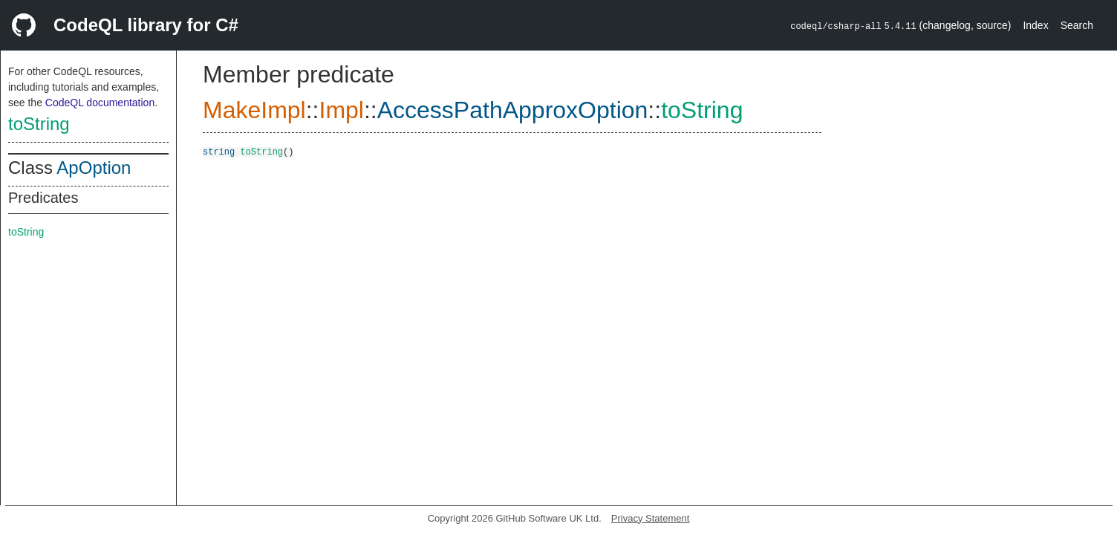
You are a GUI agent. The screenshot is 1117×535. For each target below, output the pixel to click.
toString (39, 124)
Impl (341, 110)
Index (1035, 25)
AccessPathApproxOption (512, 110)
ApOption (93, 168)
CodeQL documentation (99, 102)
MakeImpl (254, 110)
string (219, 151)
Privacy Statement (650, 518)
